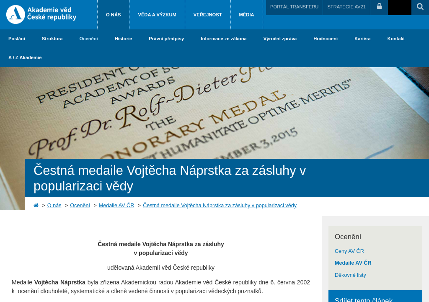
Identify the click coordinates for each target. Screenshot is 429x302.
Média (246, 14)
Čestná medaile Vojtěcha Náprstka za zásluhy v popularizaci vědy (220, 205)
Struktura (52, 38)
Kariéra (362, 38)
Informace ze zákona (223, 38)
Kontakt (396, 38)
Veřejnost (208, 14)
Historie (123, 38)
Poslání (16, 38)
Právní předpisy (166, 38)
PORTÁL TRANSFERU (294, 6)
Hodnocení (325, 38)
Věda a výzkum (157, 14)
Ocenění (89, 38)
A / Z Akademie (24, 57)
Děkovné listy (350, 275)
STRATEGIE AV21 (346, 6)
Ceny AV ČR (349, 251)
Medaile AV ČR (116, 205)
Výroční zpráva (280, 38)
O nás (113, 14)
